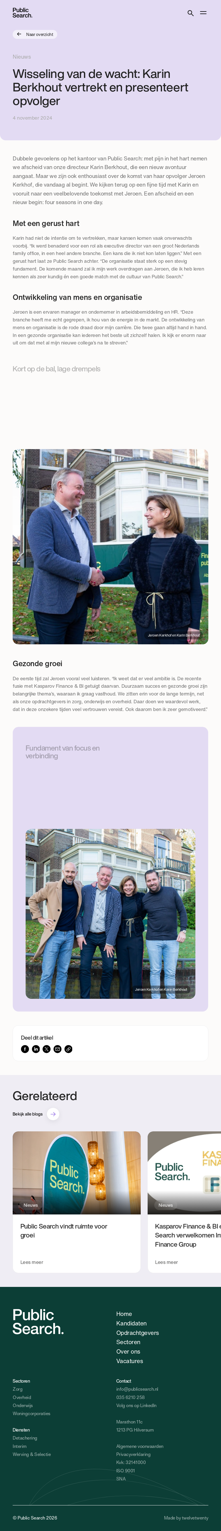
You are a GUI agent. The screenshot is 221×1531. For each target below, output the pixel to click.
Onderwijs (23, 1405)
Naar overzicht (35, 34)
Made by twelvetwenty (186, 1518)
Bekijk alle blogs (28, 1114)
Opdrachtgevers (137, 1332)
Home (124, 1313)
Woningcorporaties (31, 1413)
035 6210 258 (130, 1397)
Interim (19, 1446)
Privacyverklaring (133, 1454)
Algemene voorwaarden (139, 1446)
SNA (121, 1479)
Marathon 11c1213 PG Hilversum (135, 1426)
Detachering (25, 1438)
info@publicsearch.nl (137, 1389)
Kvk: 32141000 (131, 1462)
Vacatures (129, 1360)
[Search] (191, 12)
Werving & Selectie (32, 1454)
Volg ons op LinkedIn (136, 1405)
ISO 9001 (125, 1470)
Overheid (22, 1397)
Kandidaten (131, 1323)
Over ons (128, 1351)
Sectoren (128, 1342)
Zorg (17, 1389)
